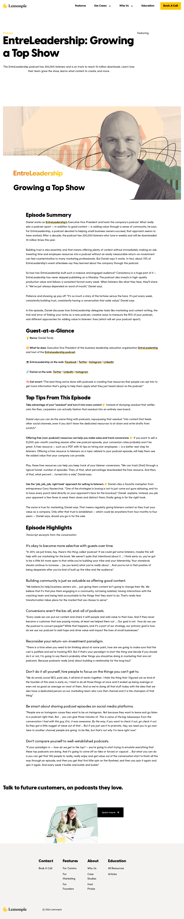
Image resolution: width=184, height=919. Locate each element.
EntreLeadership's (56, 222)
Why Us (91, 868)
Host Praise (91, 886)
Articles (112, 874)
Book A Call (170, 5)
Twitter (83, 362)
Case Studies (91, 876)
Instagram (95, 362)
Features (80, 5)
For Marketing (69, 876)
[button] (102, 6)
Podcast (8, 33)
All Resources (116, 868)
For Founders (68, 886)
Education (147, 5)
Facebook (71, 362)
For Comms (70, 868)
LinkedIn (109, 362)
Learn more (110, 812)
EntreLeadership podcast (60, 352)
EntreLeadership (148, 347)
